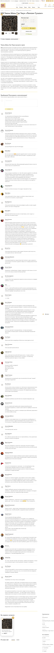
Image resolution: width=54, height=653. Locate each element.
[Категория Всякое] (34, 7)
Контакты (37, 0)
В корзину (32, 28)
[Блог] (39, 7)
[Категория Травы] (26, 7)
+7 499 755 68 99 (25, 3)
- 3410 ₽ (25, 21)
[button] (16, 0)
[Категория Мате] (29, 7)
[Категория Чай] (17, 7)
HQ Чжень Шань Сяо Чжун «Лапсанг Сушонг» (7, 630)
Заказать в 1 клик (29, 31)
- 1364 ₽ (32, 19)
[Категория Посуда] (21, 7)
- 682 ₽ (24, 19)
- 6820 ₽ (32, 21)
